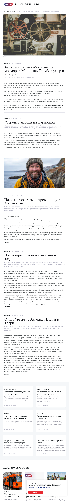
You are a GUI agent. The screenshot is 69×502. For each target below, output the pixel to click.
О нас (36, 4)
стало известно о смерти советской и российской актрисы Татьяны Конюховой (36, 105)
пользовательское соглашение (40, 487)
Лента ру (7, 150)
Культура (13, 11)
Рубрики (28, 4)
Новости (19, 4)
